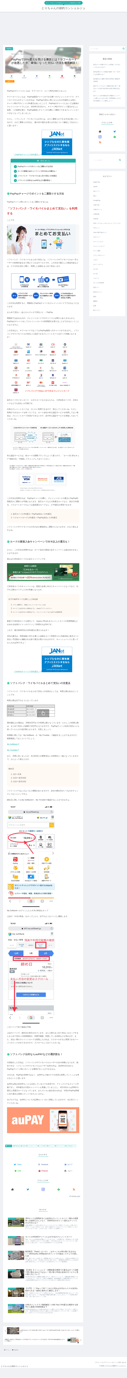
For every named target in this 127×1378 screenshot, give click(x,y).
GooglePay (96, 200)
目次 (42, 161)
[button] (123, 48)
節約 (94, 296)
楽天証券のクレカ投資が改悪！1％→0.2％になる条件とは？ (106, 73)
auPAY (95, 186)
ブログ (95, 260)
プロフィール (94, 1372)
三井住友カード (70, 1147)
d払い (95, 196)
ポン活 (95, 273)
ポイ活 (95, 269)
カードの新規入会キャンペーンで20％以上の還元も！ (37, 172)
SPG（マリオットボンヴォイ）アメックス (107, 223)
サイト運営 (96, 251)
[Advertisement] (63, 28)
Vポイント (96, 237)
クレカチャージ (31, 1147)
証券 (94, 305)
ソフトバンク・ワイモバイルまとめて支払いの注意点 (37, 177)
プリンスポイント (99, 255)
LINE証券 (96, 214)
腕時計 (95, 301)
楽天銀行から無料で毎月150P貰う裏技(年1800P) (106, 80)
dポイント (96, 191)
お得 (23, 1147)
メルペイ (96, 278)
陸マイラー (96, 310)
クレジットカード (99, 246)
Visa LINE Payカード (100, 232)
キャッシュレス (98, 241)
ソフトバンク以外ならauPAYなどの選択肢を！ (35, 182)
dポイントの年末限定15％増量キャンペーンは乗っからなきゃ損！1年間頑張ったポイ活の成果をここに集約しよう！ (107, 98)
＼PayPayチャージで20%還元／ (28, 155)
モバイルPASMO (98, 283)
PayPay (8, 1147)
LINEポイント (97, 209)
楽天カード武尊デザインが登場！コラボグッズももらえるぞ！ (106, 66)
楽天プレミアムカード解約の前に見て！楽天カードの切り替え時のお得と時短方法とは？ (106, 88)
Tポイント (96, 228)
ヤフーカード (59, 1147)
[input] (107, 48)
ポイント (50, 1147)
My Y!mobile (13, 752)
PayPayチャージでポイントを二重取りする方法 (35, 167)
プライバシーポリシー (107, 1372)
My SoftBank (13, 746)
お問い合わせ (121, 1372)
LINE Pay (96, 205)
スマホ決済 (41, 1147)
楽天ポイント (97, 292)
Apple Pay (96, 182)
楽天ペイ (96, 287)
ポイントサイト (98, 264)
